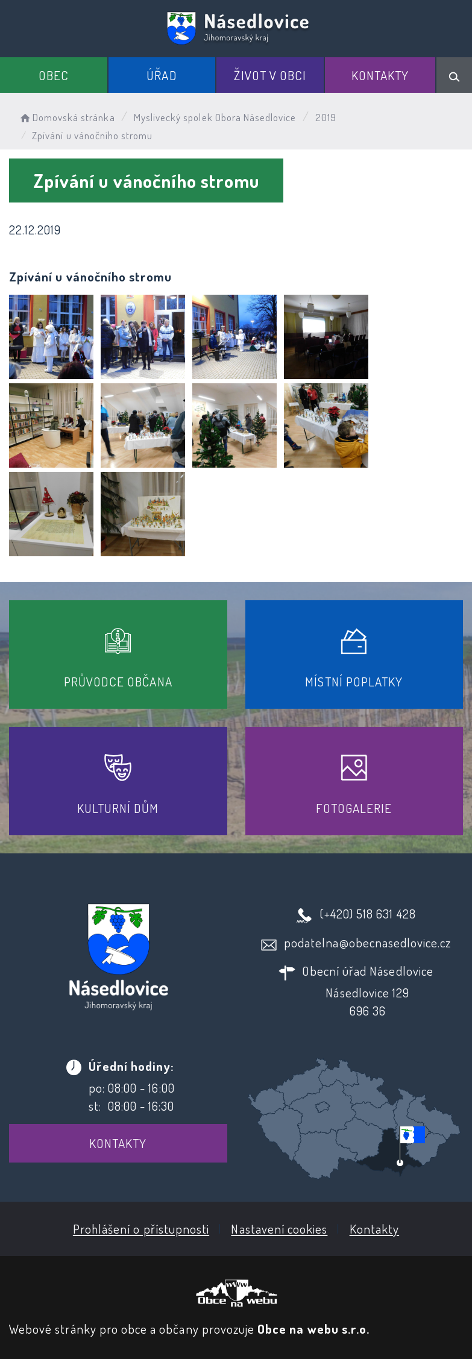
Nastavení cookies (279, 1228)
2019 (325, 117)
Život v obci (270, 75)
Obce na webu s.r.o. (313, 1328)
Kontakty (380, 75)
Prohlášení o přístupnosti (141, 1228)
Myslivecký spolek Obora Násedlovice (215, 117)
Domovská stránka (66, 117)
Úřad (161, 75)
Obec (54, 75)
